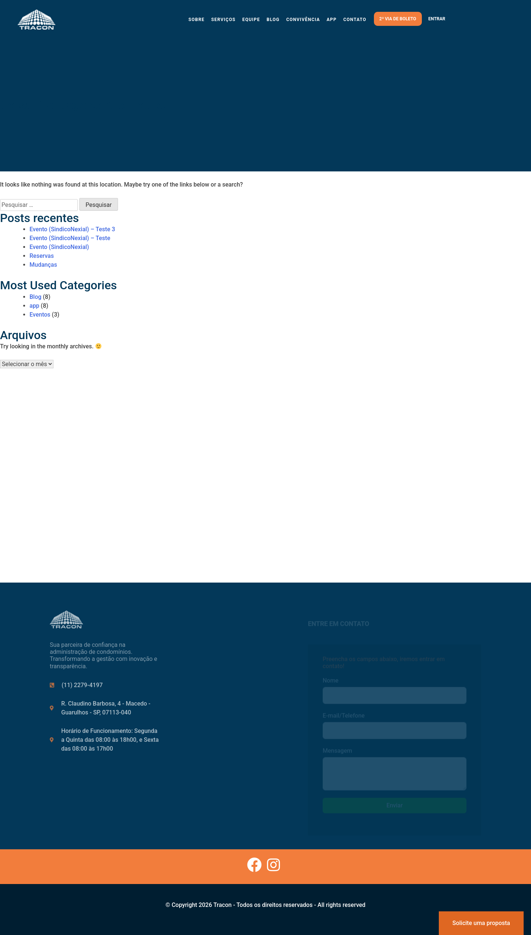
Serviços (223, 19)
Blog (273, 19)
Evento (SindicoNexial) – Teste (70, 238)
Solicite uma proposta (481, 923)
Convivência (303, 19)
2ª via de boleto (397, 18)
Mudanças (43, 264)
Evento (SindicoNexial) (59, 246)
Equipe (251, 19)
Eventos (40, 314)
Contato (355, 19)
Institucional (213, 659)
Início (204, 645)
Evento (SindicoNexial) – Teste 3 (72, 229)
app (34, 305)
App (332, 19)
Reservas (42, 255)
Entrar (436, 18)
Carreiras (209, 688)
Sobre (196, 19)
